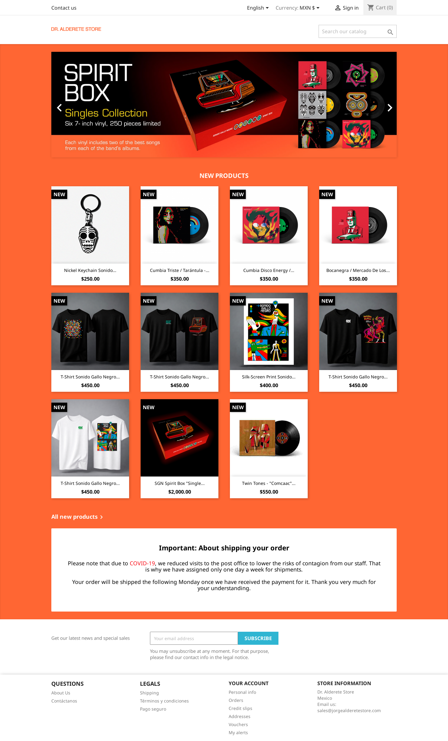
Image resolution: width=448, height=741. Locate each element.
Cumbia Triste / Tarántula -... (179, 270)
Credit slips (240, 708)
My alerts (238, 732)
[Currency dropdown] (311, 8)
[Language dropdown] (259, 8)
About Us (60, 693)
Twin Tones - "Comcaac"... (269, 483)
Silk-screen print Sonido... (269, 377)
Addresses (239, 716)
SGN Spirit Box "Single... (180, 483)
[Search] (358, 31)
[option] (224, 104)
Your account (248, 683)
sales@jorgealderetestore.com (349, 710)
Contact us (64, 7)
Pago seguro (153, 709)
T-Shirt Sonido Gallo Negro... (90, 377)
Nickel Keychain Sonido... (90, 270)
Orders (236, 700)
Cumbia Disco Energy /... (268, 270)
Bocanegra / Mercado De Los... (358, 270)
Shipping (149, 693)
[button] (77, 104)
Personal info (242, 692)
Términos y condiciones (164, 701)
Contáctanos (64, 701)
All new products (78, 517)
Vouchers (238, 724)
